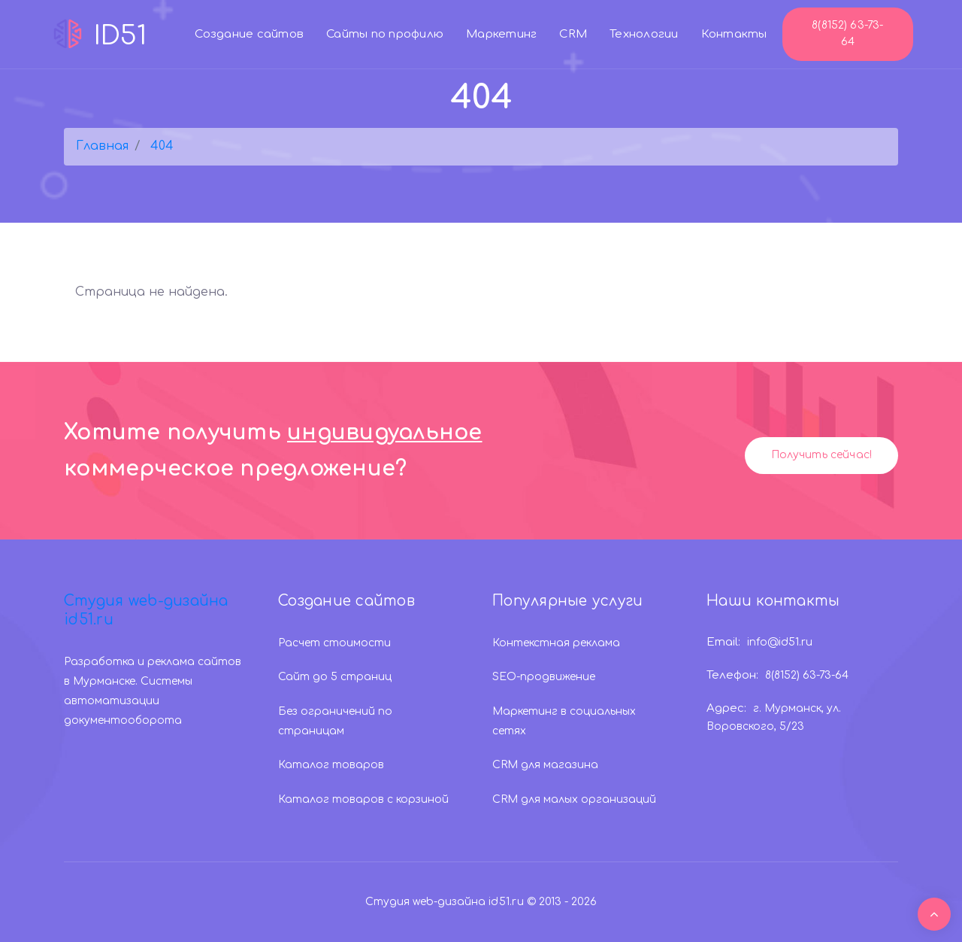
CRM (573, 34)
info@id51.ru (779, 642)
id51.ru (506, 901)
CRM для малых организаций (574, 799)
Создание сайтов (249, 34)
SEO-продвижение (543, 676)
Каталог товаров (331, 764)
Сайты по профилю (384, 34)
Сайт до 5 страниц (335, 676)
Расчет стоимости (334, 643)
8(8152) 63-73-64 (847, 33)
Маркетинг (501, 34)
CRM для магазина (545, 764)
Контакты (734, 34)
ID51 (98, 34)
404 (162, 146)
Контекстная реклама (556, 643)
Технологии (644, 34)
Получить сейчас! (821, 454)
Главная (102, 146)
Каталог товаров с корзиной (363, 799)
